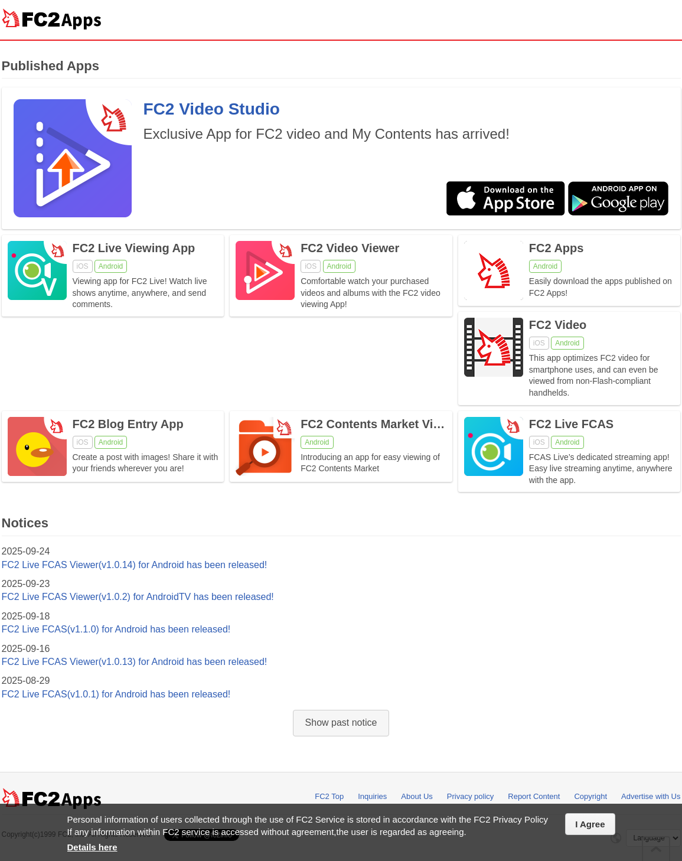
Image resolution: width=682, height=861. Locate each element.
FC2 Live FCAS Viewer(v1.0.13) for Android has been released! (134, 662)
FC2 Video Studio (211, 109)
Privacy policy (470, 796)
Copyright (590, 796)
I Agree (590, 824)
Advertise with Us (650, 796)
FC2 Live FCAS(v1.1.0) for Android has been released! (116, 629)
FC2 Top (329, 796)
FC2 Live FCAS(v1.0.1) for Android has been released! (116, 694)
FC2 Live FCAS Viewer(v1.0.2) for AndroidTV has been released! (138, 597)
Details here (92, 847)
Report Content (534, 796)
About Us (416, 796)
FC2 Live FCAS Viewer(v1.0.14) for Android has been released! (134, 565)
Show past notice (341, 723)
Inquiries (372, 796)
